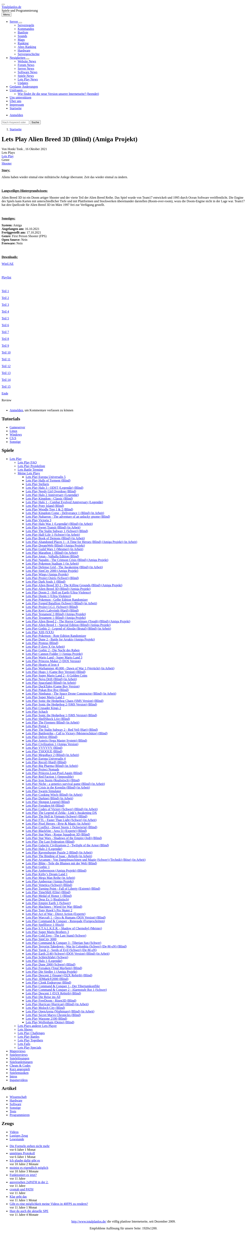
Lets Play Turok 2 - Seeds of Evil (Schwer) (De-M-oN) (61, 950)
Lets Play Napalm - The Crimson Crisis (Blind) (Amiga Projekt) (67, 560)
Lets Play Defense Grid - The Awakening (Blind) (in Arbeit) (64, 567)
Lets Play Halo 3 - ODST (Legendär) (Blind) (54, 487)
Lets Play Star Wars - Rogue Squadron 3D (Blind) (58, 834)
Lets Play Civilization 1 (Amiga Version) (52, 744)
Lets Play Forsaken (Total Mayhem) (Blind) (54, 968)
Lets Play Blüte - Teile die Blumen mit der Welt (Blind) (61, 863)
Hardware (16, 1100)
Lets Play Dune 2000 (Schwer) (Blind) (50, 964)
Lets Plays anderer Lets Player (37, 1026)
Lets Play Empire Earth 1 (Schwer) (48, 903)
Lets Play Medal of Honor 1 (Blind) (49, 896)
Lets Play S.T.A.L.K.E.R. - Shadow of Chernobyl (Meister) (64, 928)
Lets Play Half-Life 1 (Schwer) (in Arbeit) (53, 534)
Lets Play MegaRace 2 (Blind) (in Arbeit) (52, 755)
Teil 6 (5, 325)
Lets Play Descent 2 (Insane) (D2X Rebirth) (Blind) (59, 975)
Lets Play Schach (37, 711)
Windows (16, 434)
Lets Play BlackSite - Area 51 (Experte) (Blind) (56, 830)
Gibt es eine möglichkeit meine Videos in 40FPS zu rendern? (49, 1204)
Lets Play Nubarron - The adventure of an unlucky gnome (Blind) (68, 516)
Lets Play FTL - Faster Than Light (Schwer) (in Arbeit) (61, 820)
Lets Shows (25, 1029)
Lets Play (8, 156)
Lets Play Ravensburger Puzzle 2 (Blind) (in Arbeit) (59, 852)
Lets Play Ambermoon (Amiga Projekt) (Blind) (56, 870)
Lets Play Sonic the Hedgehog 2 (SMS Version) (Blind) (61, 704)
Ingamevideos (19, 1080)
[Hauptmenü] (6, 14)
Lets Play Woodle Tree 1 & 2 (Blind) (49, 509)
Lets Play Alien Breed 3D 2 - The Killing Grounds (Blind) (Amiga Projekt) (74, 585)
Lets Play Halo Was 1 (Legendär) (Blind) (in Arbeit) (59, 524)
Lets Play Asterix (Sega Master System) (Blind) (56, 740)
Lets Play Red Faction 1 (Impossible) (50, 776)
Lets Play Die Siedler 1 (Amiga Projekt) (51, 971)
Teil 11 (6, 359)
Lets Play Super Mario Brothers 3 (47, 932)
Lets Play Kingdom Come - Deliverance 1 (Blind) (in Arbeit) (65, 513)
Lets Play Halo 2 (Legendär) (44, 849)
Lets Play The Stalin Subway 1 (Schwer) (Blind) (57, 531)
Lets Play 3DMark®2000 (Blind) (47, 979)
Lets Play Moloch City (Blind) (45, 1007)
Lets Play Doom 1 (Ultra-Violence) (48, 596)
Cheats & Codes (20, 1065)
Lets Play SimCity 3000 (41, 939)
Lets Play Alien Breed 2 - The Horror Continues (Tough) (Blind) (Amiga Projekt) (78, 621)
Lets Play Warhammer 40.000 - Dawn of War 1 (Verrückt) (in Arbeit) (70, 668)
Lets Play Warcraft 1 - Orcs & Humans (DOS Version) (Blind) (66, 917)
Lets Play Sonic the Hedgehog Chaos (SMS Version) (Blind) (64, 700)
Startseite (16, 129)
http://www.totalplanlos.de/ (88, 1221)
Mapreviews (17, 1051)
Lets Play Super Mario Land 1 (45, 697)
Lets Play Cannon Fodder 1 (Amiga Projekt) (54, 654)
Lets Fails (24, 1044)
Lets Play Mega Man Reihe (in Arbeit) (50, 877)
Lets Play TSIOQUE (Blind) (44, 751)
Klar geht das (18, 1196)
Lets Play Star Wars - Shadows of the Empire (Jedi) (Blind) (64, 838)
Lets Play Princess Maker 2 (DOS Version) (53, 661)
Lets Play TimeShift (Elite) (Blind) (48, 892)
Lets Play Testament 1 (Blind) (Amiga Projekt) (56, 617)
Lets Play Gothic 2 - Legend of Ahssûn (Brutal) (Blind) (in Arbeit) (68, 628)
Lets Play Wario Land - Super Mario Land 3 (54, 657)
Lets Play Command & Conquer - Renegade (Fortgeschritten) (65, 921)
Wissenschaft (18, 1097)
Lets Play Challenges (31, 1033)
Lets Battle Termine (30, 469)
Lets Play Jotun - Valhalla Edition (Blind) (52, 556)
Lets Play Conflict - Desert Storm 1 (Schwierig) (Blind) (61, 827)
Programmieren (20, 1115)
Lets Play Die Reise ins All (43, 997)
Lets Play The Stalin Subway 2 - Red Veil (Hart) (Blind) (62, 729)
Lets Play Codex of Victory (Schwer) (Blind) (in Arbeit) (62, 809)
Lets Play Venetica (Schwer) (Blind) (49, 885)
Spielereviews (19, 1054)
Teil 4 (5, 311)
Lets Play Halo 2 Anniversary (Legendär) (52, 495)
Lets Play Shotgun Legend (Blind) (48, 802)
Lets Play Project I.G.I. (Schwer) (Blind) (52, 607)
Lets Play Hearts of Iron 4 (42, 664)
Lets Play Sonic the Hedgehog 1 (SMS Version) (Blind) (61, 715)
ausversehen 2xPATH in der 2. (29, 1182)
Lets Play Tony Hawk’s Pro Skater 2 (49, 910)
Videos (14, 1132)
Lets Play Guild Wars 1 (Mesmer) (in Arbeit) (54, 549)
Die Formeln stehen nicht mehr (30, 1146)
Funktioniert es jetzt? (23, 1175)
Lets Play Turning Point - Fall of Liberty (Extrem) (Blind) (63, 888)
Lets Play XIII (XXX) (40, 632)
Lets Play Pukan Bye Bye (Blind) (47, 690)
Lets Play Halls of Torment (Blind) (48, 480)
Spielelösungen (19, 1058)
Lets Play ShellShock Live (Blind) (48, 719)
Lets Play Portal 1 (37, 726)
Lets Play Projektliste (31, 466)
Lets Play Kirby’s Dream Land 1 (46, 874)
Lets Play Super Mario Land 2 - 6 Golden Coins (56, 675)
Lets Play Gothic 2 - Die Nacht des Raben (52, 650)
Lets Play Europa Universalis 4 (46, 758)
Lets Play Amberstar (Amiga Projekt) (50, 881)
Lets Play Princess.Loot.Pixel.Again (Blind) (54, 773)
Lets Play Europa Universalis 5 (46, 477)
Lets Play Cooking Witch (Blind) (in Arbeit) (54, 794)
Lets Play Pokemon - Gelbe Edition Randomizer (57, 599)
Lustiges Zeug (19, 1135)
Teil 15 (6, 386)
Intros (13, 1076)
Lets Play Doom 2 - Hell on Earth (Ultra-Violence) (58, 592)
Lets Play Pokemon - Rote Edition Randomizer (56, 635)
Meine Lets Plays (29, 473)
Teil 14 (6, 379)
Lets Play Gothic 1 (38, 867)
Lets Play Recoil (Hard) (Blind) (46, 762)
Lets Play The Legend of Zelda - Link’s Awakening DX (61, 812)
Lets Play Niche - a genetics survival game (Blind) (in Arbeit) (65, 784)
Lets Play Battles (28, 1036)
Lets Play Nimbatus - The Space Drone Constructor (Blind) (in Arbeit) (71, 693)
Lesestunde (17, 1139)
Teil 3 (5, 304)
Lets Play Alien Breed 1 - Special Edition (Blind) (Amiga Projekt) (68, 625)
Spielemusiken (19, 1072)
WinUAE (8, 263)
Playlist (6, 277)
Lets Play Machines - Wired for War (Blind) (54, 906)
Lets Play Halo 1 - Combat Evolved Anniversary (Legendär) (64, 502)
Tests (13, 1111)
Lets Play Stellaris (37, 484)
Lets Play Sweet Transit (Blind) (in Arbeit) (53, 527)
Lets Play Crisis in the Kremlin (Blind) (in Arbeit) (58, 787)
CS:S (13, 438)
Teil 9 (5, 345)
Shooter (7, 163)
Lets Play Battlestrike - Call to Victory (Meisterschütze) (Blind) (67, 733)
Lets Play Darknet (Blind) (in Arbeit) (49, 798)
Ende (5, 393)
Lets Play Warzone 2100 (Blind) (46, 1018)
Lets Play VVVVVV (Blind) (44, 747)
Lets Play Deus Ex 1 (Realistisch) (47, 899)
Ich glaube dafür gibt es (25, 1160)
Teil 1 (5, 291)
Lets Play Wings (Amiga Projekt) (47, 574)
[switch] (3, 4)
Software (15, 1104)
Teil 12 (6, 366)
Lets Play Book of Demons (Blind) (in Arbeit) (55, 538)
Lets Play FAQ (27, 462)
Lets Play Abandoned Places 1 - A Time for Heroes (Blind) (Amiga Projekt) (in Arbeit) (81, 542)
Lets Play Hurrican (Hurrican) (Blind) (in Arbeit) (57, 1004)
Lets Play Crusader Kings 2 (43, 708)
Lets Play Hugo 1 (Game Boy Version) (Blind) (55, 672)
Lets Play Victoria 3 (38, 520)
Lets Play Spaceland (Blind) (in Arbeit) (51, 682)
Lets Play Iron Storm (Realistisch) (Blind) (53, 780)
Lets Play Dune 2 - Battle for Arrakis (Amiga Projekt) (60, 639)
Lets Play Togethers (30, 1040)
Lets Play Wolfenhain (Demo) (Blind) (50, 1022)
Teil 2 (5, 298)
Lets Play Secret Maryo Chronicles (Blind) (53, 1015)
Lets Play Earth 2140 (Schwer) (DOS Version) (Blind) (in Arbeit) (68, 953)
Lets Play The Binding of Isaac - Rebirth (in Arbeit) (59, 856)
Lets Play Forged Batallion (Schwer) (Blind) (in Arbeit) (61, 603)
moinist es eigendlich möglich (29, 1167)
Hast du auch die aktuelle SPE (29, 1211)
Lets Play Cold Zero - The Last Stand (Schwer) (56, 935)
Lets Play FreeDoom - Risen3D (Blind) (51, 1000)
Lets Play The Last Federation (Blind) (50, 841)
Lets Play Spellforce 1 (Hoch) (45, 924)
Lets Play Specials (29, 1047)
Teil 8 (5, 339)
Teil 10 (6, 352)
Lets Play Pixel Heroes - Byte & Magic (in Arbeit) (58, 823)
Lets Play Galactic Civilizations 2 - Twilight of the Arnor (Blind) (67, 845)
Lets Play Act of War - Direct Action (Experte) (55, 914)
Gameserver (17, 427)
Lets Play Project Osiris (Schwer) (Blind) (52, 578)
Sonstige (15, 441)
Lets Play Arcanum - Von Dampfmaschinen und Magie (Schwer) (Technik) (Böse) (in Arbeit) (85, 859)
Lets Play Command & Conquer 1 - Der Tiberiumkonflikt (63, 986)
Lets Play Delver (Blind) (41, 737)
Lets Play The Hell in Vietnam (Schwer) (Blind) (56, 816)
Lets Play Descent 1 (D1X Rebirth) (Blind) (53, 993)
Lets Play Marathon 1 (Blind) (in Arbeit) (52, 552)
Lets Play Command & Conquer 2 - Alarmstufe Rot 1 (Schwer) (66, 989)
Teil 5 (5, 318)
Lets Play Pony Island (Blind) (45, 505)
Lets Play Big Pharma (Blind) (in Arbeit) (52, 765)
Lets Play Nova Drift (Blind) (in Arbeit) (51, 679)
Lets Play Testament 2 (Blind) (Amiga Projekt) (56, 614)
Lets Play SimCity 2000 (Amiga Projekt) (52, 570)
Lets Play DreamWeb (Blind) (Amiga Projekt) (55, 545)
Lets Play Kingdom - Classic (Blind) (49, 498)
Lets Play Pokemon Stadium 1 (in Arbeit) (52, 563)
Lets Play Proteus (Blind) (42, 643)
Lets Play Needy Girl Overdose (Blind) (51, 491)
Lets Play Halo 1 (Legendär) (44, 961)
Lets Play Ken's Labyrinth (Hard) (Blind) (52, 610)
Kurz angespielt (20, 1069)
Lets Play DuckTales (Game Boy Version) (52, 686)
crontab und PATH (22, 1189)
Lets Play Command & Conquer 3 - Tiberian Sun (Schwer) (63, 942)
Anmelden (16, 115)
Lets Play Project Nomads (42, 769)
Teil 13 (6, 373)
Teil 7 (5, 332)
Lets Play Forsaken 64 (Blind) (45, 805)
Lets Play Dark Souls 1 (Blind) (45, 581)
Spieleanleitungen (21, 1062)
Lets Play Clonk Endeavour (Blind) (48, 982)
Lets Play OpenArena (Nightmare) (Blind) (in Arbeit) (60, 1011)
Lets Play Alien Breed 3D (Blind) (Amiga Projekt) (58, 589)
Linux (13, 431)
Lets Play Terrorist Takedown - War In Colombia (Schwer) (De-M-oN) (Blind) (76, 946)
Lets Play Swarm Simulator (43, 791)
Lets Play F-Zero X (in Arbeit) (45, 646)
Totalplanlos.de (11, 7)
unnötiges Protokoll (22, 1153)
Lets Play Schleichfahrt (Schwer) (47, 957)
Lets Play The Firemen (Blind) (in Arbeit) (52, 722)
